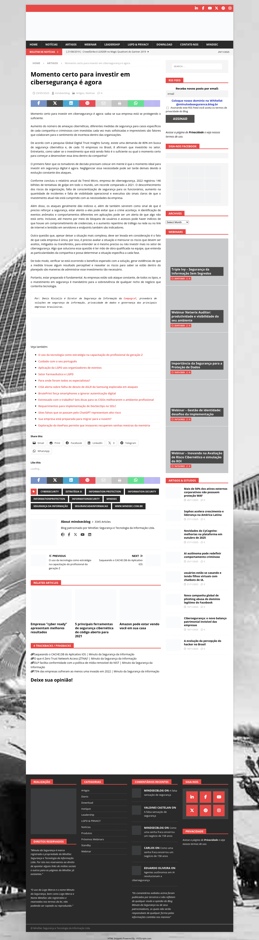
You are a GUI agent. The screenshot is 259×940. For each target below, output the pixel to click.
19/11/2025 (192, 606)
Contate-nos (194, 44)
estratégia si (74, 491)
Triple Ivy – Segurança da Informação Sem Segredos (191, 271)
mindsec (112, 499)
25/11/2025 (192, 561)
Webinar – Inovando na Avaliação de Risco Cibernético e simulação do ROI (196, 457)
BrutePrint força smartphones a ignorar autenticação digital (77, 393)
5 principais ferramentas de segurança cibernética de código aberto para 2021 (94, 630)
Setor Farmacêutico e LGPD (56, 374)
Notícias (52, 44)
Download (168, 44)
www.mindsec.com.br (129, 506)
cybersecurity (50, 491)
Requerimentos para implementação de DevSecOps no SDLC (77, 406)
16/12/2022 (179, 419)
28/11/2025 (192, 500)
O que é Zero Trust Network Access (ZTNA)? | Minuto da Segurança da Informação (85, 658)
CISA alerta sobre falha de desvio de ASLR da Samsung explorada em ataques (88, 387)
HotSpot (86, 808)
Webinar (92, 44)
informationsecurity (86, 499)
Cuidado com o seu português (57, 361)
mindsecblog (62, 93)
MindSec (218, 44)
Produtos (86, 833)
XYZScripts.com (143, 938)
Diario (84, 796)
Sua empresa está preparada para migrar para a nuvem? (75, 419)
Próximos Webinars (92, 839)
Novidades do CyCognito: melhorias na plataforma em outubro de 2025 (203, 534)
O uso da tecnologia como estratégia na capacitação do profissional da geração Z (90, 355)
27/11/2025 (192, 519)
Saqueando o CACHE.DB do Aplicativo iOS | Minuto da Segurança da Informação (84, 654)
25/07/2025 (179, 325)
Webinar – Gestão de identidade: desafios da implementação (196, 412)
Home (34, 44)
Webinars (176, 231)
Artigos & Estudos (182, 480)
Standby (86, 845)
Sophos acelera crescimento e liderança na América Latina (204, 512)
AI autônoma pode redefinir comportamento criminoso (202, 555)
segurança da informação (51, 506)
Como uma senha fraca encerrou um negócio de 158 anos (160, 832)
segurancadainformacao (91, 506)
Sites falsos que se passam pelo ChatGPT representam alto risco (79, 412)
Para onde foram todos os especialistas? (64, 380)
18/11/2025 (192, 629)
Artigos (72, 44)
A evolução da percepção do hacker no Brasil (202, 642)
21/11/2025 (192, 584)
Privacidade (196, 132)
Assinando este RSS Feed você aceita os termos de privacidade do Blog (196, 109)
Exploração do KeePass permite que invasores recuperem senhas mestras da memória (94, 425)
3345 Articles (103, 521)
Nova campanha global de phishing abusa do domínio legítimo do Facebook (202, 599)
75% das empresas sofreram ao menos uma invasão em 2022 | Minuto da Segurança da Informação (96, 671)
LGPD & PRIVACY (141, 44)
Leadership (114, 44)
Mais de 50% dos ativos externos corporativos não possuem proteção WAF (205, 492)
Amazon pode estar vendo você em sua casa (139, 626)
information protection (105, 491)
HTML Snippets (115, 938)
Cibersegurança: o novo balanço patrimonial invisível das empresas (205, 621)
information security (142, 491)
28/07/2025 (179, 278)
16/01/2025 (179, 372)
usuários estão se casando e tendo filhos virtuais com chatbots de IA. (202, 576)
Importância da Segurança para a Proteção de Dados (196, 365)
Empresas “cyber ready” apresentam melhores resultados (49, 628)
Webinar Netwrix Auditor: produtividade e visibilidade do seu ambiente (195, 316)
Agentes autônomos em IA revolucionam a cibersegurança (153, 876)
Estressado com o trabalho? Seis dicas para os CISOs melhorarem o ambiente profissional (96, 400)
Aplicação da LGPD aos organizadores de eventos (70, 367)
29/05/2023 (42, 93)
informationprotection (49, 499)
